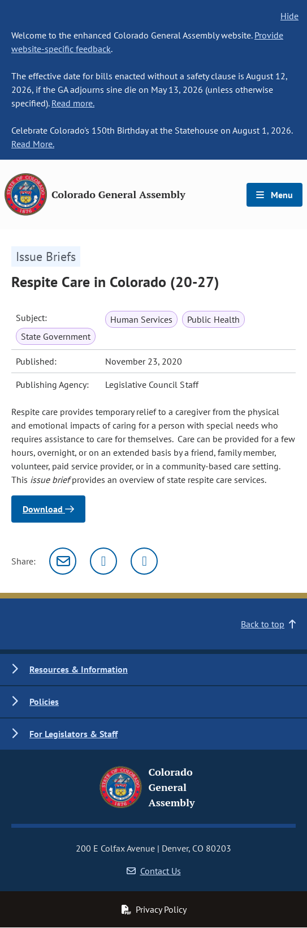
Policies (44, 701)
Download (48, 509)
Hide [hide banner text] (289, 16)
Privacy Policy (154, 909)
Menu (274, 194)
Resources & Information (78, 669)
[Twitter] (103, 561)
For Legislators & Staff (73, 733)
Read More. (32, 143)
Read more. (72, 103)
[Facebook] (144, 561)
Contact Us (154, 871)
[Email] (62, 561)
